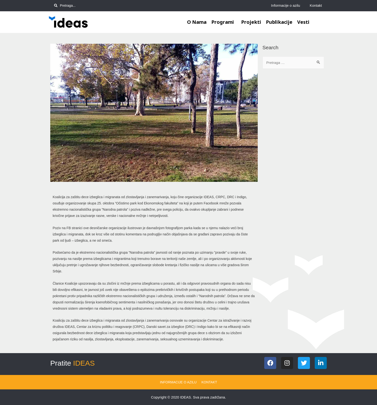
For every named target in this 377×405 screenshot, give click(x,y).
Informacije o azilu (285, 5)
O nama (197, 22)
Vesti (303, 22)
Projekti (251, 22)
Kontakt (316, 5)
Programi (223, 22)
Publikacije (279, 22)
